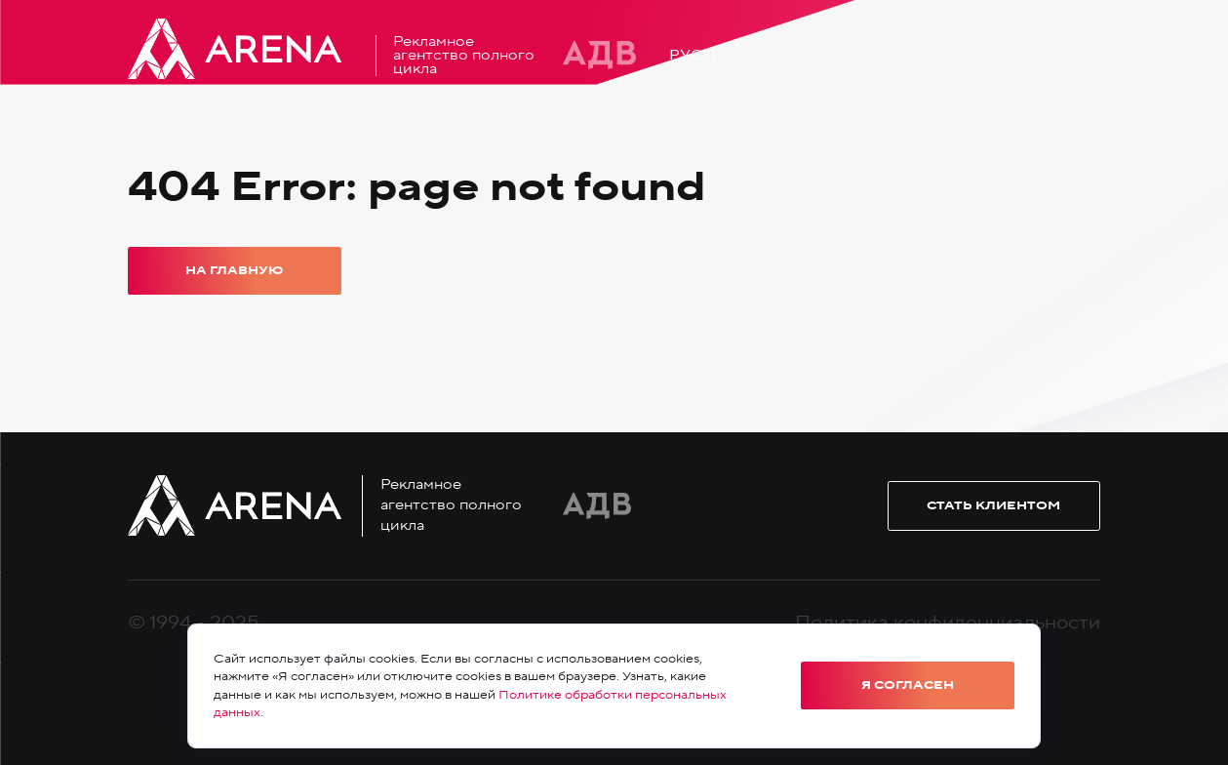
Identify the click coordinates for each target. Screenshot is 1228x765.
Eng (742, 55)
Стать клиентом (993, 505)
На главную (234, 270)
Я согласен (907, 685)
